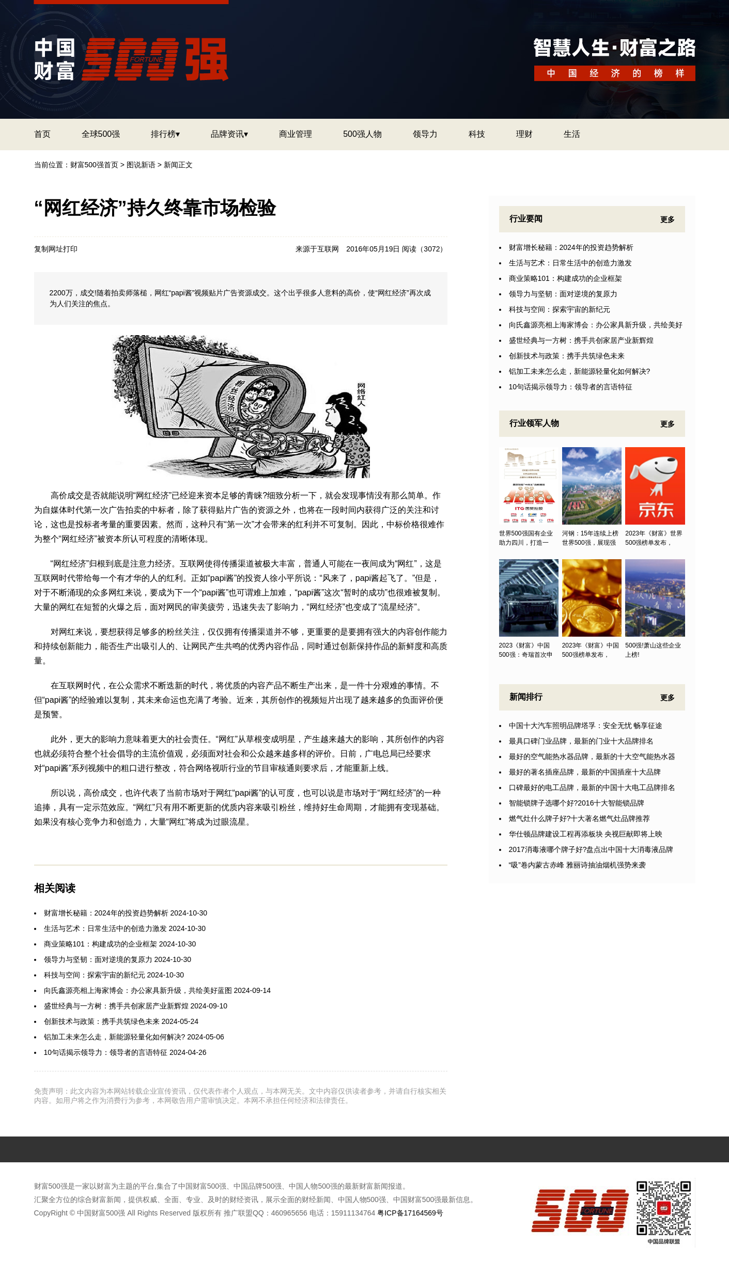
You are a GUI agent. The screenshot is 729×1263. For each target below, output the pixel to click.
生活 (572, 134)
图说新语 (141, 165)
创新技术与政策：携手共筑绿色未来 (102, 1021)
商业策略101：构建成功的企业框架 (100, 944)
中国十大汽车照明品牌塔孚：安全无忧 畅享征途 (586, 725)
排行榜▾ (165, 134)
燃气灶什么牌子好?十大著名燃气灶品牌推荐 (579, 818)
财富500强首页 (94, 165)
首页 (42, 134)
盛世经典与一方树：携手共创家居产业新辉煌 (116, 1006)
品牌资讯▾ (229, 134)
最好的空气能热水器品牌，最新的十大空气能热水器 (592, 756)
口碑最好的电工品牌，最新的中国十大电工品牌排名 (592, 787)
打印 (70, 249)
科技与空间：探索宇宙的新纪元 (94, 975)
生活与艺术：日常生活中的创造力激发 (105, 928)
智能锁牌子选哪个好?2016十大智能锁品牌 (577, 803)
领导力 (425, 134)
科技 (477, 134)
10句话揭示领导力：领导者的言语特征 (106, 1052)
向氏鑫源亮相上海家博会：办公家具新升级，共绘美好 (596, 325)
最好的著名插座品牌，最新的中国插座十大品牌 (585, 772)
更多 (667, 219)
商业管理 (295, 134)
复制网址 (48, 249)
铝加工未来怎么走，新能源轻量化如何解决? (114, 1037)
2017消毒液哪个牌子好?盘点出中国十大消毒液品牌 (591, 849)
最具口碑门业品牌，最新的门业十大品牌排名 (581, 741)
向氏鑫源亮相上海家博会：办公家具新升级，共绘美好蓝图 (138, 990)
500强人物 (362, 134)
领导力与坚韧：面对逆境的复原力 (98, 959)
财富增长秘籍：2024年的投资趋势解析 (106, 913)
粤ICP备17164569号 (410, 1213)
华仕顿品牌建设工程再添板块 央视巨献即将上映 (586, 834)
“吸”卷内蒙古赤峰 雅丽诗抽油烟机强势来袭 (577, 865)
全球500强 (101, 134)
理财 (524, 134)
